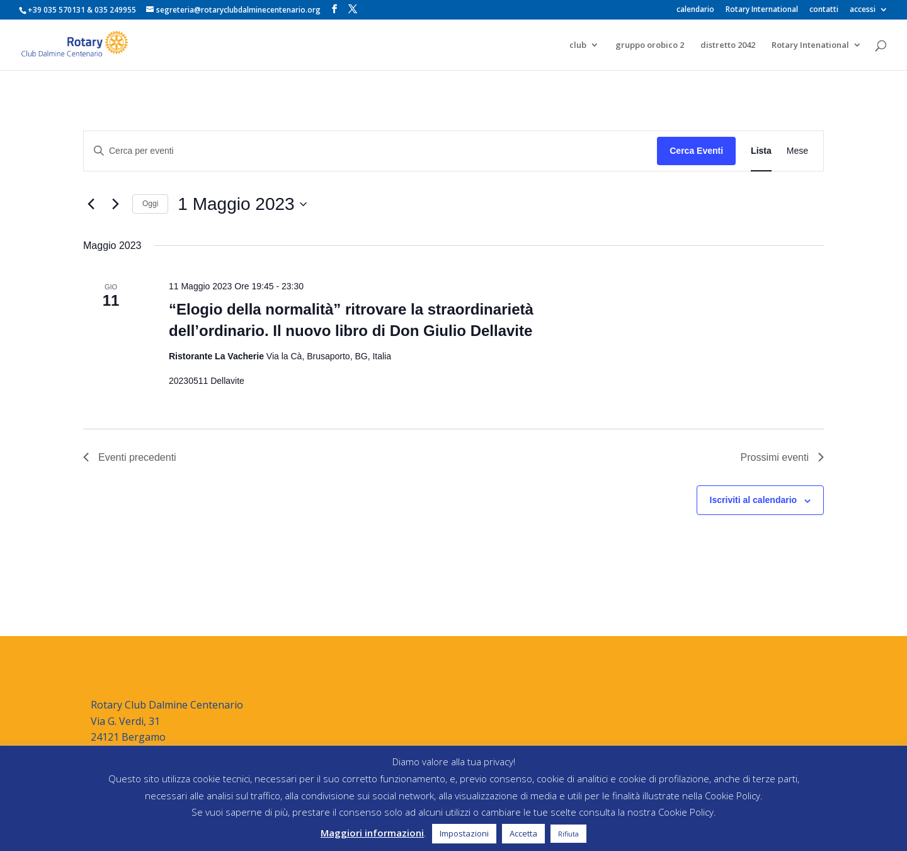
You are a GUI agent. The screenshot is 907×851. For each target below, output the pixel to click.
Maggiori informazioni (372, 832)
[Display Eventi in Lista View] (761, 151)
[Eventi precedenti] (90, 204)
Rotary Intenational (810, 45)
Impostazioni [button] (464, 833)
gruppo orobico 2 (649, 45)
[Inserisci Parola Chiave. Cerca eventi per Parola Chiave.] (370, 151)
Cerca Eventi (696, 151)
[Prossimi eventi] (115, 204)
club (577, 45)
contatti (823, 10)
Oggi (150, 203)
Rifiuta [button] (568, 833)
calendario (695, 10)
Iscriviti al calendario (753, 500)
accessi (863, 10)
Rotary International (762, 10)
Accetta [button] (523, 833)
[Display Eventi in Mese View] (797, 151)
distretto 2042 (727, 45)
